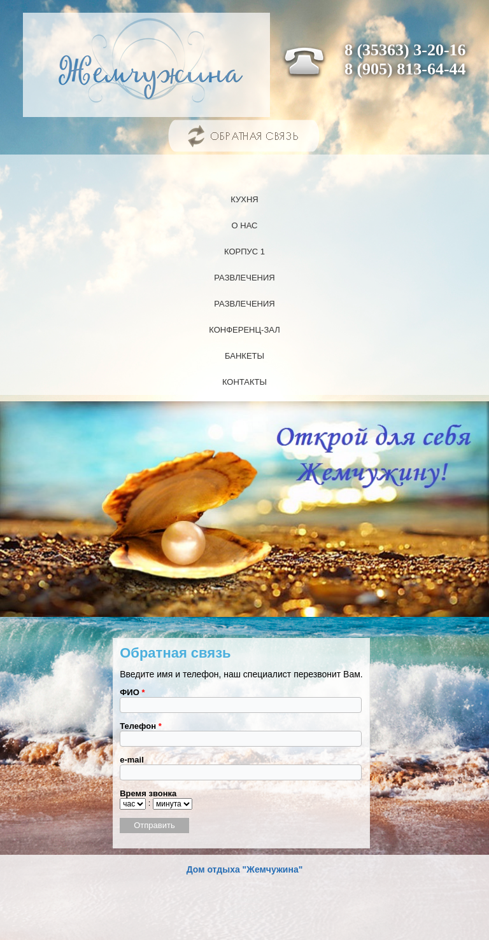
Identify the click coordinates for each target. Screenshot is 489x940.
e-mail (132, 759)
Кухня (244, 199)
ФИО (132, 692)
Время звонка (148, 793)
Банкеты (244, 356)
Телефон (141, 726)
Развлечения (244, 277)
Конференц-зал (244, 330)
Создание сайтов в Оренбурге (244, 906)
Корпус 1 (244, 251)
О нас (245, 225)
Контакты (244, 382)
